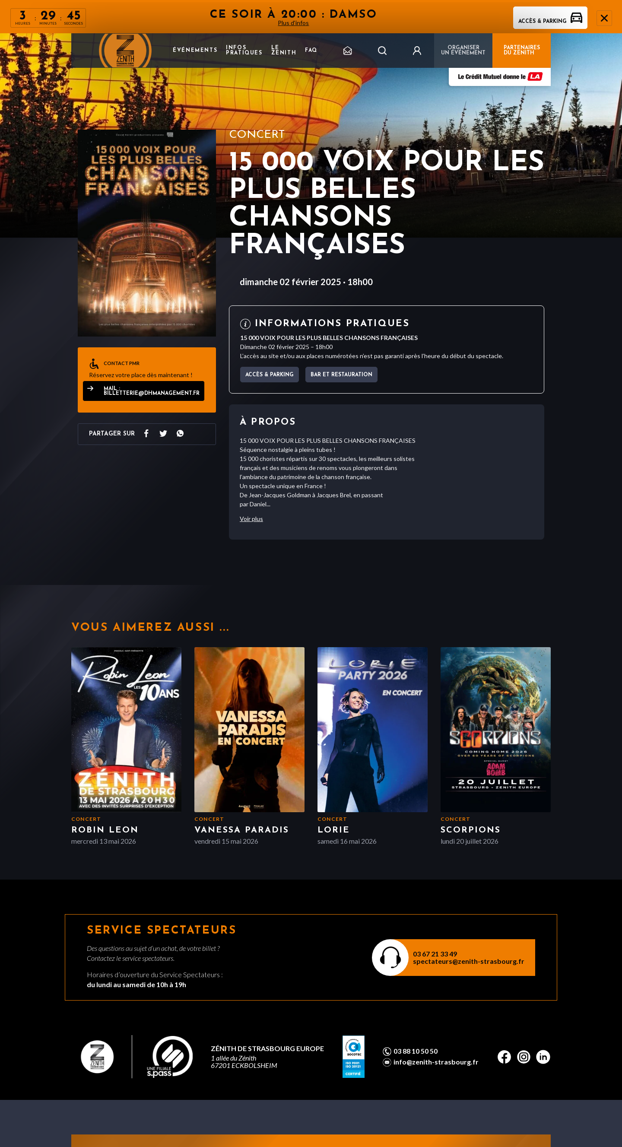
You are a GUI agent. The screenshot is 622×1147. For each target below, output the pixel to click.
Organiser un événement (463, 50)
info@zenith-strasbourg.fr (436, 1062)
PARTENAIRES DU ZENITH (522, 50)
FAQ (311, 50)
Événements (195, 50)
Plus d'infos (293, 22)
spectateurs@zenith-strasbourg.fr (468, 961)
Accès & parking (550, 21)
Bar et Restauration (341, 375)
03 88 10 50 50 (416, 1051)
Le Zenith (284, 50)
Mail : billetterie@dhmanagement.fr (152, 391)
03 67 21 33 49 (435, 953)
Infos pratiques (244, 50)
